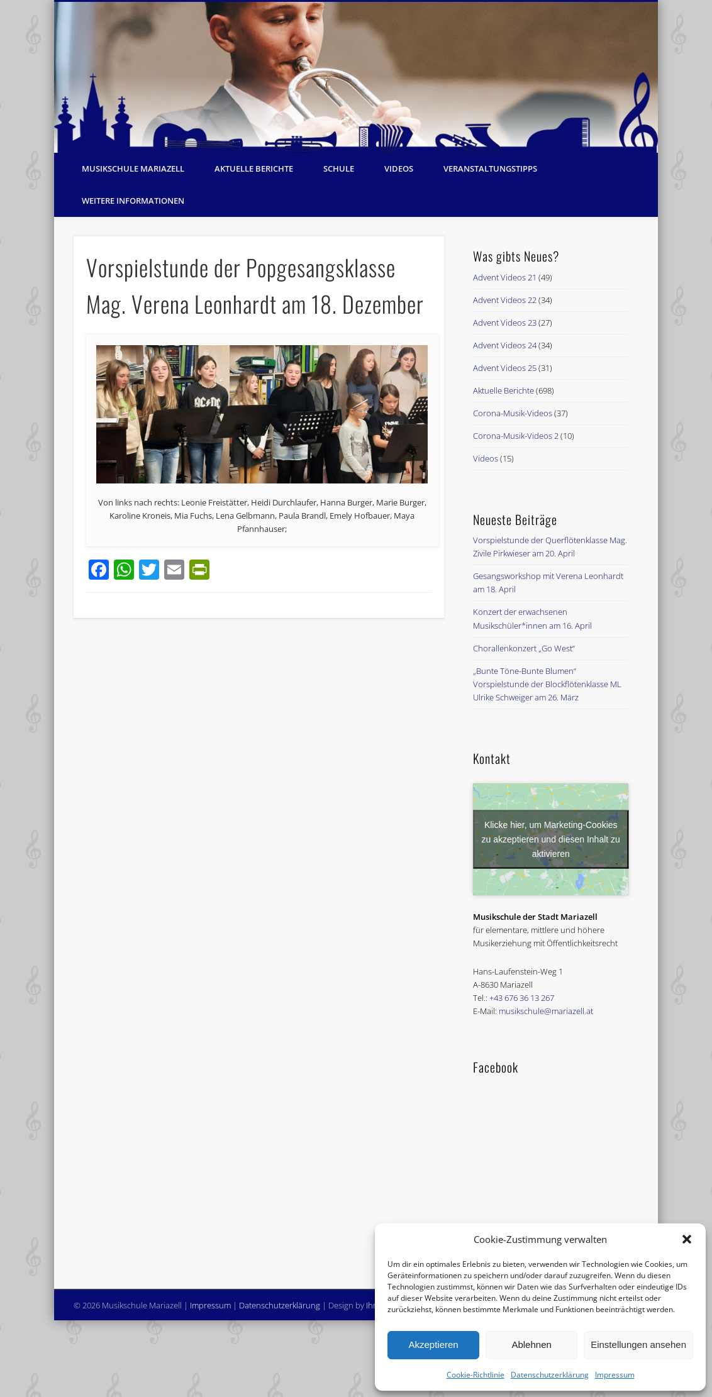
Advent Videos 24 (505, 345)
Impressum (615, 1374)
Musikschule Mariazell (133, 168)
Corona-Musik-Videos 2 (516, 435)
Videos (398, 168)
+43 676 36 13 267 (521, 997)
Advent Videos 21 (505, 277)
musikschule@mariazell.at (546, 1011)
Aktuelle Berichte (253, 168)
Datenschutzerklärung (550, 1374)
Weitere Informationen (133, 200)
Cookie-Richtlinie (475, 1374)
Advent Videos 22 (505, 300)
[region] (356, 77)
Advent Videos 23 (505, 322)
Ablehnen (531, 1344)
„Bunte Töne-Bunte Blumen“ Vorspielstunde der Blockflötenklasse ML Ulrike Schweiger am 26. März (547, 684)
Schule (338, 168)
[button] (687, 1239)
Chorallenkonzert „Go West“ (524, 648)
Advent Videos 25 (505, 367)
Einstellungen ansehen (638, 1344)
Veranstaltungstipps (490, 168)
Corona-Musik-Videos (512, 413)
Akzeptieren (433, 1344)
